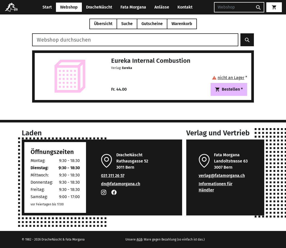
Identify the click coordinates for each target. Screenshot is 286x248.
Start (47, 7)
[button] (229, 77)
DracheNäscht (99, 7)
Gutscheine (152, 23)
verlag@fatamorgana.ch (222, 175)
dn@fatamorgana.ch (120, 183)
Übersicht (103, 23)
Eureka (127, 68)
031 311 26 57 (112, 175)
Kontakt (184, 7)
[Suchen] (233, 7)
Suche (127, 23)
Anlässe (161, 7)
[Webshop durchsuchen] (135, 39)
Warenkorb (181, 23)
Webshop (69, 7)
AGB (139, 239)
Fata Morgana (133, 7)
